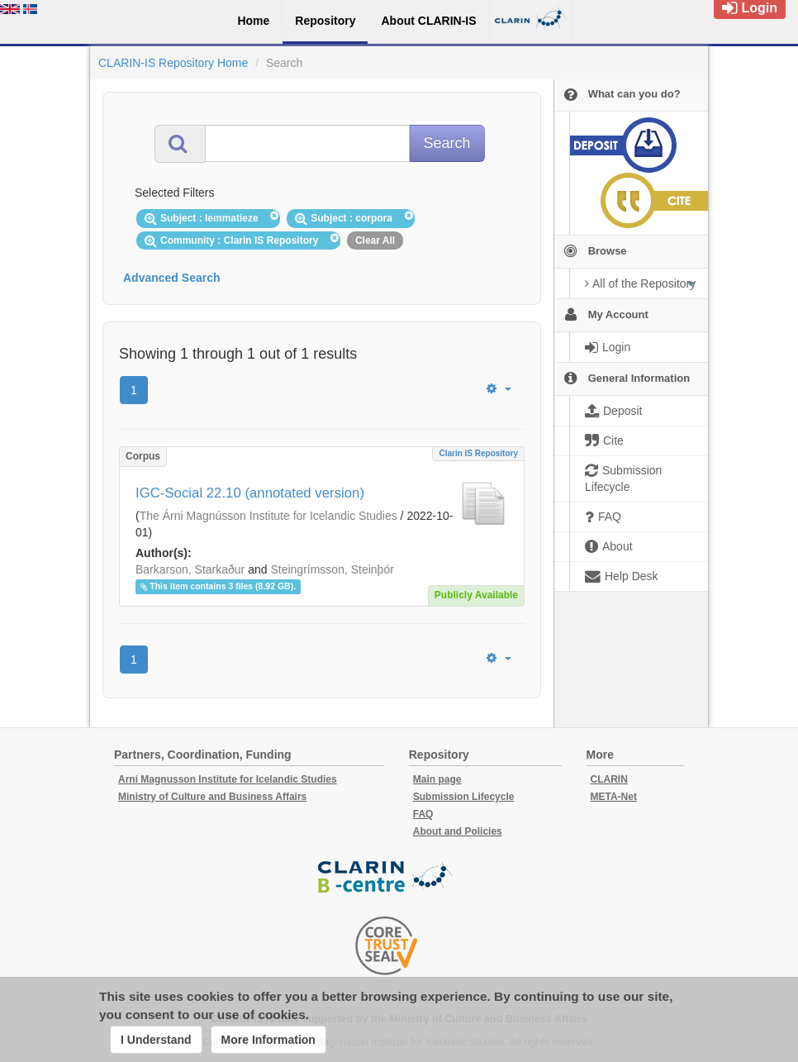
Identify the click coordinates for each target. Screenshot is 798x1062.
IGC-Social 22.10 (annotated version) (249, 493)
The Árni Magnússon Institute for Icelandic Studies (268, 515)
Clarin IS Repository (478, 453)
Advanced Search (172, 277)
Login (749, 8)
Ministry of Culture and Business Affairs (212, 796)
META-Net (614, 796)
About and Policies (457, 831)
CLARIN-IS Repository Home (173, 62)
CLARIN (609, 779)
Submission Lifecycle (464, 796)
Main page (437, 779)
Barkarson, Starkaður (190, 569)
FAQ (423, 814)
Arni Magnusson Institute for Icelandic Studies (227, 779)
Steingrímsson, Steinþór (331, 569)
